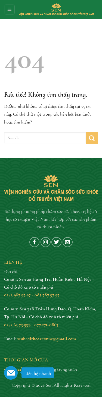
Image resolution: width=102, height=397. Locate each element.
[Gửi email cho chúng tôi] (68, 242)
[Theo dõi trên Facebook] (34, 242)
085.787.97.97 (47, 295)
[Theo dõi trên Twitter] (56, 242)
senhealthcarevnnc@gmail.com (46, 339)
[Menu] (9, 9)
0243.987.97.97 (17, 295)
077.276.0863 (46, 324)
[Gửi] (92, 138)
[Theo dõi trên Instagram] (46, 242)
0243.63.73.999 (17, 324)
